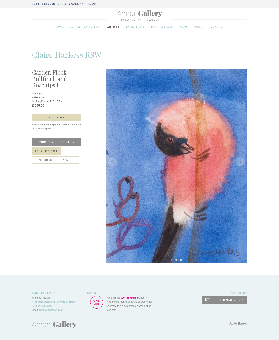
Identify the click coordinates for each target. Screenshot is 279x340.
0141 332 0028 (44, 306)
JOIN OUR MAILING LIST (224, 299)
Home (59, 33)
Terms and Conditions (43, 302)
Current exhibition (85, 33)
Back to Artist (46, 150)
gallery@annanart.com (77, 3)
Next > (67, 159)
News (184, 33)
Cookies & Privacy (66, 302)
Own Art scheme (129, 297)
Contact (217, 33)
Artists (113, 33)
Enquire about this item (57, 141)
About (199, 33)
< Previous (44, 159)
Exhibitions (135, 33)
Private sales (162, 33)
